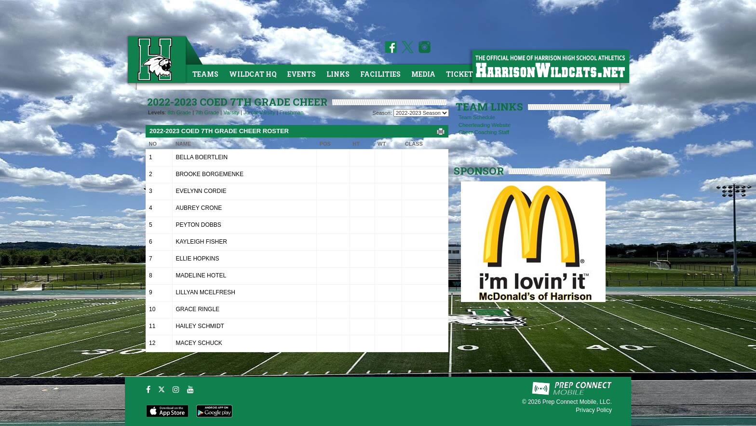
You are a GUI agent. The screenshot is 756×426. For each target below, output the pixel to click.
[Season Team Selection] (421, 113)
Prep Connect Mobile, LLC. (577, 402)
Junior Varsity (259, 112)
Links (338, 74)
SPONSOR (479, 171)
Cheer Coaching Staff (484, 132)
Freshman (292, 112)
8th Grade (179, 112)
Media (423, 74)
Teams (205, 74)
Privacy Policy (594, 410)
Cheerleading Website (485, 125)
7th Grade (207, 112)
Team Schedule (477, 117)
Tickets (461, 74)
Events (301, 74)
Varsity (231, 112)
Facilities (380, 74)
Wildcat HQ (253, 74)
